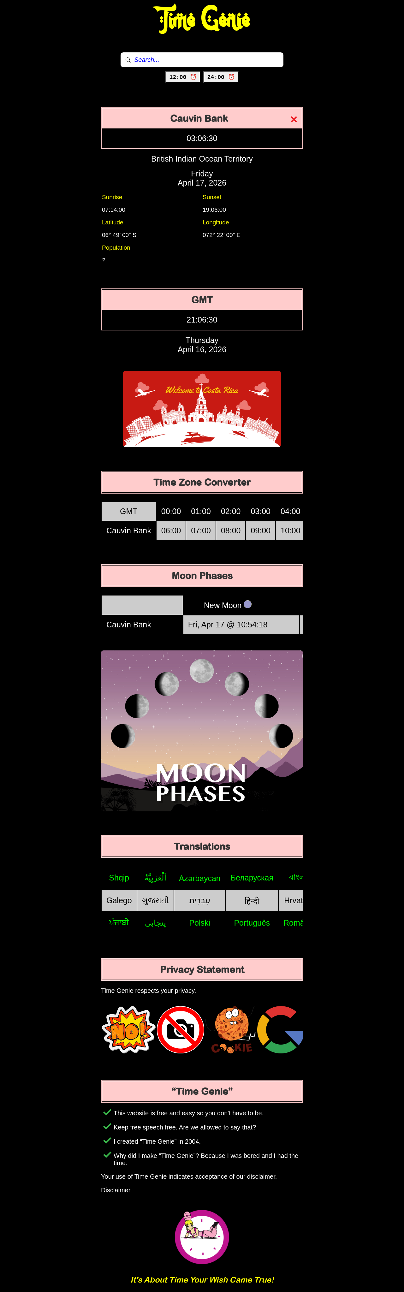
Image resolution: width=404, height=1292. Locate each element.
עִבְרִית (199, 900)
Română (298, 922)
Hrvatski (298, 900)
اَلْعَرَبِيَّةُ (155, 877)
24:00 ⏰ (221, 77)
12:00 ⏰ (183, 77)
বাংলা (298, 877)
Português (252, 922)
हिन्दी (252, 901)
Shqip (119, 877)
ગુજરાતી (155, 900)
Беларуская (252, 877)
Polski (199, 922)
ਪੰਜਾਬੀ (119, 922)
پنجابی (155, 922)
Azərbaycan (200, 878)
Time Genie (202, 20)
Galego (119, 900)
